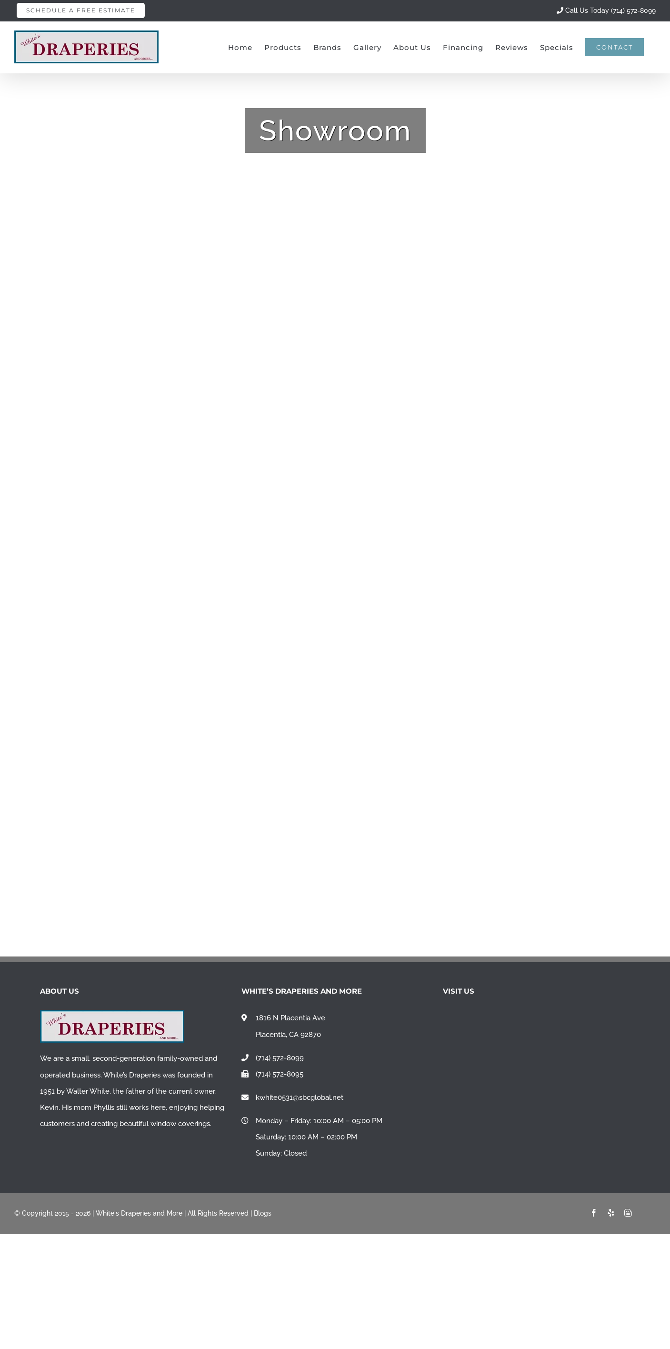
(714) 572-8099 (280, 1058)
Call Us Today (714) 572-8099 (606, 10)
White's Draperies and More (139, 1213)
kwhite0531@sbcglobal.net (299, 1097)
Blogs (262, 1213)
